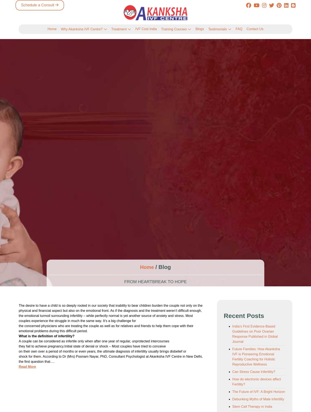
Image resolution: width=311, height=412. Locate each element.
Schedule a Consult (37, 5)
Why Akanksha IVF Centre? (82, 29)
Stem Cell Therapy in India (252, 406)
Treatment (119, 29)
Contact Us (255, 29)
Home (52, 29)
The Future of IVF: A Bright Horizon (258, 392)
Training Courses (174, 29)
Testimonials (217, 29)
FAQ (239, 29)
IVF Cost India (146, 29)
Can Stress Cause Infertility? (253, 372)
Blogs (199, 29)
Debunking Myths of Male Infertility (258, 399)
